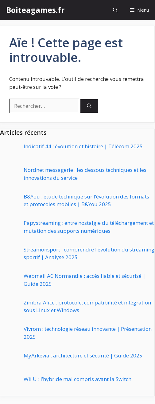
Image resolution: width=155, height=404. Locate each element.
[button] (115, 10)
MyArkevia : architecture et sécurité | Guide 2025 (83, 355)
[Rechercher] (89, 106)
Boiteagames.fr (35, 10)
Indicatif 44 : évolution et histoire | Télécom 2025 (83, 146)
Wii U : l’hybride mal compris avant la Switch (77, 379)
